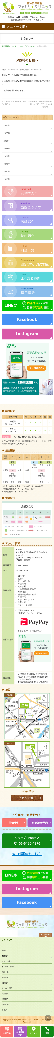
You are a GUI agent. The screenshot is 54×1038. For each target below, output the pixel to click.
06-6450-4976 (29, 843)
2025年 (6, 133)
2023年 (6, 148)
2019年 (6, 179)
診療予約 (14, 822)
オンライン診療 (8, 967)
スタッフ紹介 (7, 961)
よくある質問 (7, 988)
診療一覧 (5, 972)
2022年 (6, 156)
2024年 (6, 141)
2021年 (6, 164)
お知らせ (5, 1005)
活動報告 (5, 999)
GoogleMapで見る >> (27, 791)
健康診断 (5, 978)
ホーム (4, 950)
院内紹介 (5, 983)
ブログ (4, 1010)
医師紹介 (5, 956)
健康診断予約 (40, 822)
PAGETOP (45, 935)
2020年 (6, 171)
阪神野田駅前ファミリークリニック (30, 1020)
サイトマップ (7, 940)
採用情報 (5, 994)
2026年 (6, 125)
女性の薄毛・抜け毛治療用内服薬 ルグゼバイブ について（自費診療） (40, 104)
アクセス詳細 (26, 798)
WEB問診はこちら (27, 854)
